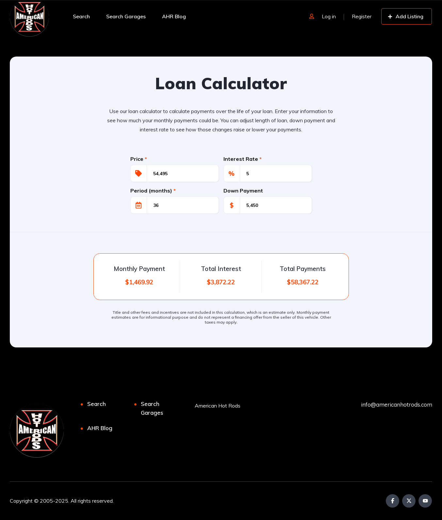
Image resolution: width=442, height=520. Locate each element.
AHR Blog (174, 16)
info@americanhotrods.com (396, 404)
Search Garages (126, 16)
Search (81, 16)
